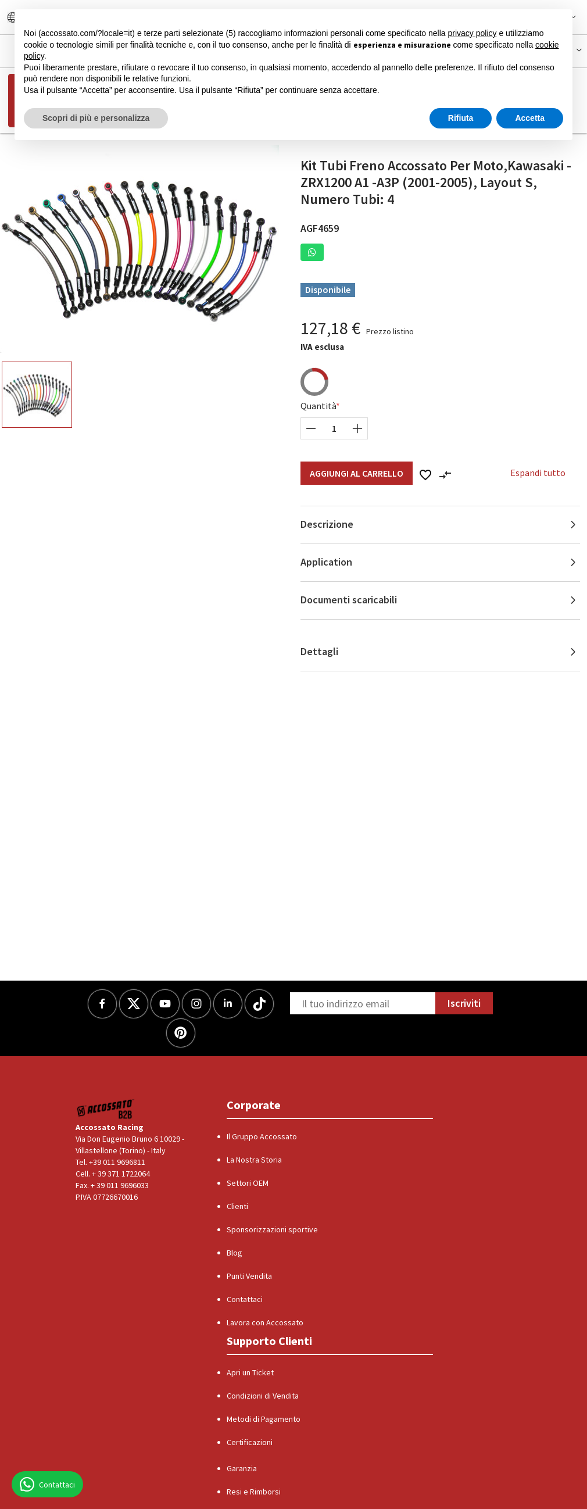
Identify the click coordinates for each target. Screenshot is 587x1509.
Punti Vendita (249, 1276)
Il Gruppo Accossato (262, 1136)
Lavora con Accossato (265, 1322)
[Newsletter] (362, 1003)
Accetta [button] (530, 118)
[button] (312, 252)
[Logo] (106, 1108)
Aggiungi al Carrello (356, 473)
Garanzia (242, 1468)
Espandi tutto (537, 472)
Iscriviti (464, 1003)
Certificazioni (250, 1442)
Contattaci (245, 1299)
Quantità (318, 406)
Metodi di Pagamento (263, 1419)
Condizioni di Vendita (263, 1395)
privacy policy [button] (472, 33)
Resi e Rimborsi (254, 1491)
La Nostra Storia (254, 1159)
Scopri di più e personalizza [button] (95, 118)
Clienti (237, 1206)
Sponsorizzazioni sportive (272, 1229)
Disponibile (327, 289)
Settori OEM (248, 1183)
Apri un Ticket (250, 1372)
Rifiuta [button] (461, 118)
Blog (234, 1252)
